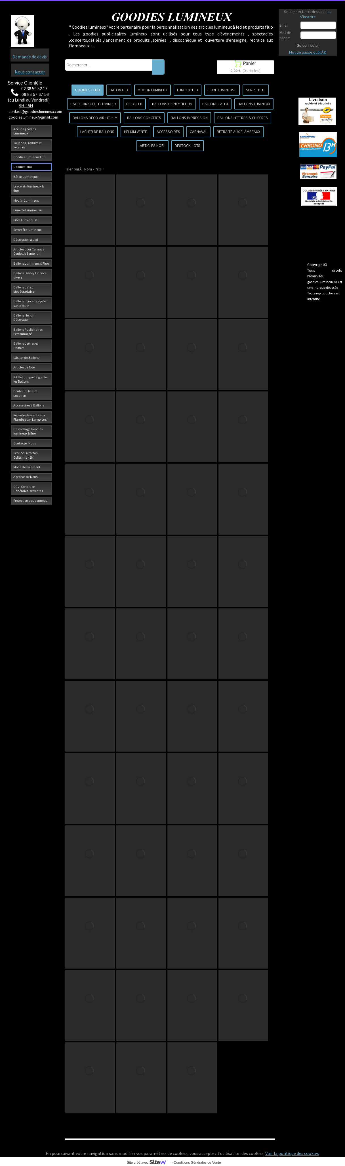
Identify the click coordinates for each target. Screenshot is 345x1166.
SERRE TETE (256, 89)
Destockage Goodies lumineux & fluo (28, 431)
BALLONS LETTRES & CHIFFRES (242, 117)
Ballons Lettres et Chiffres (25, 345)
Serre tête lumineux (27, 229)
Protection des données (30, 500)
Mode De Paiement (26, 467)
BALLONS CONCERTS (144, 117)
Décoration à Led (25, 239)
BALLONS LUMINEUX (254, 103)
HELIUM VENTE (135, 131)
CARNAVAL (198, 131)
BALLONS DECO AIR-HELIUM (95, 117)
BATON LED (119, 89)
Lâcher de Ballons (26, 357)
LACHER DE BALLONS (97, 131)
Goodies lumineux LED (29, 157)
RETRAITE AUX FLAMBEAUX (238, 131)
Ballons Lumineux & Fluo (31, 263)
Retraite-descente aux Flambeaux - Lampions (30, 417)
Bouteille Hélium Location (25, 393)
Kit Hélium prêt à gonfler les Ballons (30, 379)
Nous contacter (30, 72)
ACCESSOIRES (168, 131)
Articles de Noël (24, 367)
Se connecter (308, 45)
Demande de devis (29, 57)
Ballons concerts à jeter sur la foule (30, 303)
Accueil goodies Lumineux (24, 131)
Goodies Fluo (22, 167)
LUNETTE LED (187, 89)
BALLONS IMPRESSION (189, 117)
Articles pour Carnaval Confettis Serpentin (29, 251)
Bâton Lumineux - (26, 176)
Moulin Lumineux (26, 200)
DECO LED (134, 103)
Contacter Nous (24, 443)
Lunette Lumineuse (27, 210)
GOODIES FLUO (87, 89)
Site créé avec (149, 1163)
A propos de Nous (25, 477)
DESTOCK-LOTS (187, 145)
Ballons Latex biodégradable (23, 289)
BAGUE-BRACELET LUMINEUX (93, 103)
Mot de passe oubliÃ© (308, 52)
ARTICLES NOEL (152, 145)
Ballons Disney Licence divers (30, 275)
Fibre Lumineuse (25, 220)
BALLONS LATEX (215, 103)
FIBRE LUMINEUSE (222, 89)
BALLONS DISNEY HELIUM (172, 103)
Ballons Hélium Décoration (24, 317)
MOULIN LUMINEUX (152, 89)
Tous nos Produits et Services (27, 145)
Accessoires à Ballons (28, 405)
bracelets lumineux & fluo (28, 188)
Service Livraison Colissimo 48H (25, 455)
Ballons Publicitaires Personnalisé (28, 331)
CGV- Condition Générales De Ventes (28, 488)
